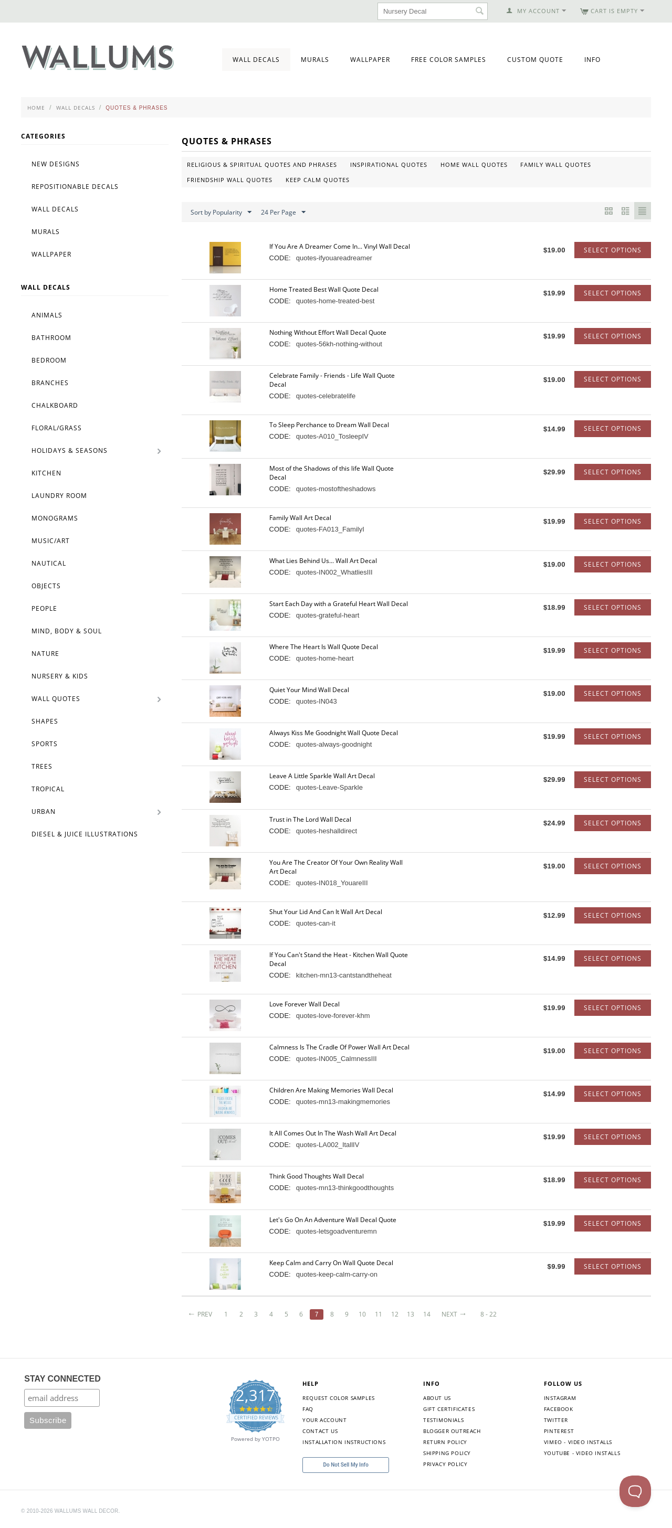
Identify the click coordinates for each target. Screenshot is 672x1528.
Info (592, 59)
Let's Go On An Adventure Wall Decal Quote (332, 1219)
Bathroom (51, 337)
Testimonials (443, 1420)
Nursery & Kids (60, 676)
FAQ (307, 1409)
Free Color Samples (448, 59)
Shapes (45, 721)
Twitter (556, 1420)
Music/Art (51, 540)
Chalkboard (55, 405)
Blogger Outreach (452, 1431)
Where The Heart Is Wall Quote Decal (323, 646)
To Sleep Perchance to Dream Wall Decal (329, 424)
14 (433, 1314)
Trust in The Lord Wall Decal (310, 819)
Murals (315, 59)
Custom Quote (535, 59)
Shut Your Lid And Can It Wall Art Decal (325, 911)
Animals (47, 315)
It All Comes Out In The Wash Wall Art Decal (332, 1133)
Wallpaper (370, 59)
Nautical (49, 563)
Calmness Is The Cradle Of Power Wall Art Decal (339, 1047)
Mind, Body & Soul (67, 631)
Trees (42, 766)
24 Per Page (283, 212)
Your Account (324, 1420)
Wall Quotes (56, 698)
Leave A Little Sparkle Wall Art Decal (322, 775)
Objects (46, 585)
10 (367, 1314)
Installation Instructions (343, 1442)
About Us (437, 1398)
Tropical (48, 788)
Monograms (55, 518)
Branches (50, 382)
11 (383, 1314)
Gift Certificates (449, 1409)
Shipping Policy (447, 1453)
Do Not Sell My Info (346, 1465)
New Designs (56, 164)
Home (36, 107)
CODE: (280, 258)
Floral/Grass (57, 427)
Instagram (560, 1398)
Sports (45, 743)
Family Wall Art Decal (300, 517)
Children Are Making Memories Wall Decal (331, 1090)
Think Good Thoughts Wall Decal (316, 1176)
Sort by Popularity (221, 212)
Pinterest (559, 1431)
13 (417, 1314)
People (44, 608)
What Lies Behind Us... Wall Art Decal (323, 560)
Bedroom (49, 360)
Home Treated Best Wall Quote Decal (324, 289)
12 (400, 1314)
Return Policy (445, 1442)
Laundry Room (59, 495)
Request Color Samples (338, 1398)
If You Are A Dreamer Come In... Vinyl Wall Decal (339, 246)
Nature (45, 653)
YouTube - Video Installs (582, 1453)
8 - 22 (496, 1314)
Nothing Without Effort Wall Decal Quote (327, 332)
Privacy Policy (445, 1464)
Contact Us (320, 1431)
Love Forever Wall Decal (304, 1004)
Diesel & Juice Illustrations (85, 834)
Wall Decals (256, 59)
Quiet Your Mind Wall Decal (309, 689)
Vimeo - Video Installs (578, 1442)
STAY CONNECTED (62, 1378)
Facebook (558, 1409)
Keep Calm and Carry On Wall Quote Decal (331, 1262)
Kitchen (46, 473)
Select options (613, 250)
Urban (44, 811)
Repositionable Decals (75, 186)
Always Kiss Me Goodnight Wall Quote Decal (333, 732)
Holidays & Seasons (70, 450)
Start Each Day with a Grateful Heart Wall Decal (338, 603)
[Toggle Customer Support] (635, 1491)
